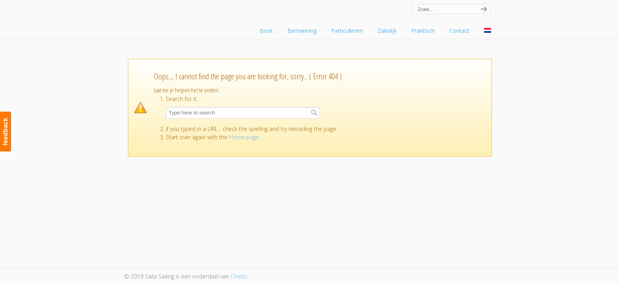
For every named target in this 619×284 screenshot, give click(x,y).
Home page (244, 137)
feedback (5, 132)
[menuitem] (487, 30)
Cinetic (239, 276)
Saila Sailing (167, 17)
